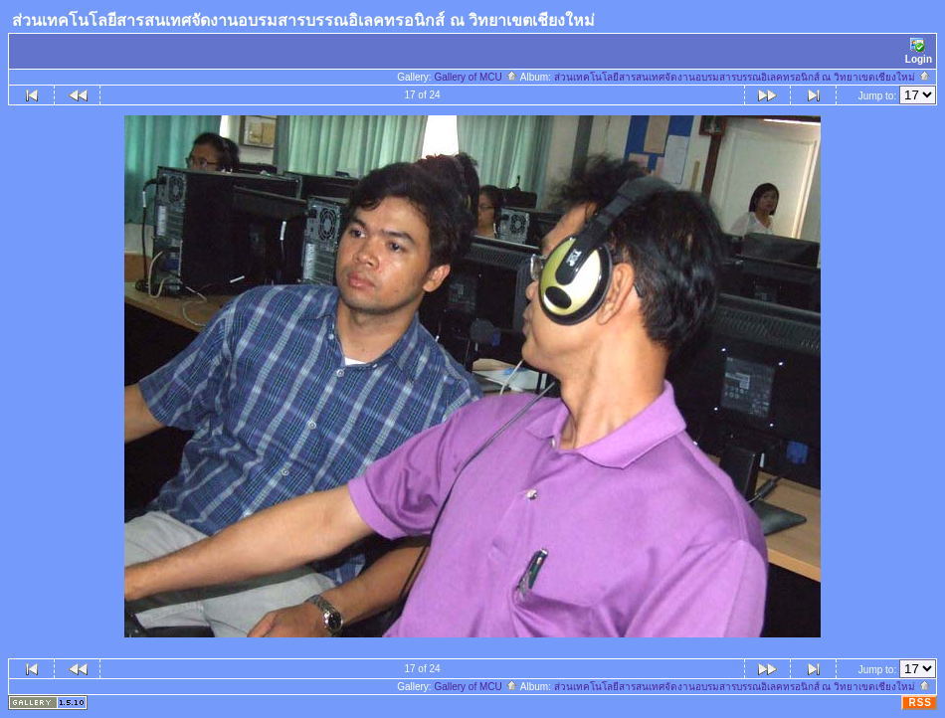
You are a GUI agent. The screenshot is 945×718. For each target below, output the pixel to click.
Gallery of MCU (475, 77)
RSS (920, 702)
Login (918, 51)
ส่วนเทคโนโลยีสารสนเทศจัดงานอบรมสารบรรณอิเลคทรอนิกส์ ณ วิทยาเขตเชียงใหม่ (742, 77)
